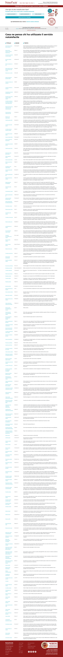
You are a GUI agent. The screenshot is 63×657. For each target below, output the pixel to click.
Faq (19, 649)
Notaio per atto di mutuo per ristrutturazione (8, 557)
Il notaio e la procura (9, 217)
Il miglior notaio (8, 587)
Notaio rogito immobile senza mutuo (8, 308)
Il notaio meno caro (9, 365)
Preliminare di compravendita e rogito (8, 377)
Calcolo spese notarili (31, 646)
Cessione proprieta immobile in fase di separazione (8, 432)
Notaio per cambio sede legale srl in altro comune (8, 548)
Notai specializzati (31, 643)
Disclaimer (7, 652)
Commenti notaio (8, 637)
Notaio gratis (7, 565)
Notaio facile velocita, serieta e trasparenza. (8, 51)
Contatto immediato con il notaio (8, 236)
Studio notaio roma (8, 209)
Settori (20, 647)
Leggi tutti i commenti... (31, 30)
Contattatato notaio (9, 191)
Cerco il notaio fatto (9, 137)
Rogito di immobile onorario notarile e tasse (8, 401)
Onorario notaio (8, 506)
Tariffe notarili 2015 (8, 120)
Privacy (11, 651)
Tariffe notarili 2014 (8, 148)
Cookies (6, 654)
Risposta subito (8, 281)
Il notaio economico (9, 253)
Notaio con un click (8, 72)
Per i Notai (21, 652)
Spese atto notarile (8, 295)
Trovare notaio (8, 278)
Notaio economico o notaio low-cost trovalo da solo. (9, 107)
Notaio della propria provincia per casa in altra (9, 69)
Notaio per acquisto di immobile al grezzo (9, 561)
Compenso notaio (8, 624)
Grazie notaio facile (8, 159)
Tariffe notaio (7, 437)
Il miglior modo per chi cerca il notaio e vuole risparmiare (8, 102)
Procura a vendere (8, 342)
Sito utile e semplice (9, 265)
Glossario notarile (31, 647)
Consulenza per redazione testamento (8, 406)
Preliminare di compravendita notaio (8, 313)
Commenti (21, 651)
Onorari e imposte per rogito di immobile (8, 369)
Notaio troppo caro (8, 221)
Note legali (7, 651)
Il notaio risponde (8, 270)
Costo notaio (7, 616)
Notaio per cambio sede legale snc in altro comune (8, 552)
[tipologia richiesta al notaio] (24, 17)
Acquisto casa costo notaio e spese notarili (9, 97)
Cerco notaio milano (9, 291)
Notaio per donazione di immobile (7, 540)
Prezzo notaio (7, 444)
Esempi (29, 644)
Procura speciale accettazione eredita (8, 317)
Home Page (21, 643)
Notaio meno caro (8, 248)
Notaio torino (7, 514)
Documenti (21, 646)
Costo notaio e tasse (9, 351)
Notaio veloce (7, 511)
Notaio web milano (8, 273)
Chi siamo (20, 644)
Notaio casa (7, 435)
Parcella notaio (8, 491)
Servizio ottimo (8, 286)
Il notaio (6, 581)
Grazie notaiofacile (8, 339)
